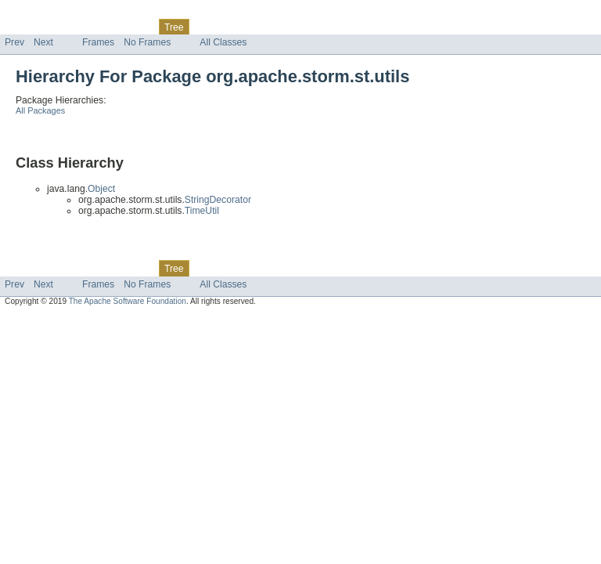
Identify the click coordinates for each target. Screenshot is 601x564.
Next (43, 42)
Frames (98, 42)
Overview (25, 26)
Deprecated (222, 26)
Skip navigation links (43, 13)
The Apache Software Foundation (127, 301)
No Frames (147, 42)
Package (72, 26)
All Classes (223, 42)
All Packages (40, 110)
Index (267, 26)
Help (298, 26)
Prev (14, 42)
